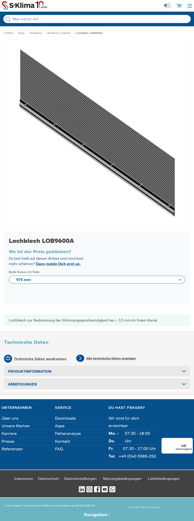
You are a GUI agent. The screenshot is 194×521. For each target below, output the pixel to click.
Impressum (23, 478)
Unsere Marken (16, 425)
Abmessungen (22, 384)
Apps (60, 425)
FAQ (59, 448)
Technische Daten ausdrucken (40, 359)
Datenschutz (48, 478)
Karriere (9, 433)
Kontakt (62, 441)
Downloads (65, 418)
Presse (8, 441)
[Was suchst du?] (97, 19)
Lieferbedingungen (164, 478)
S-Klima (8, 33)
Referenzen (12, 448)
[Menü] (190, 440)
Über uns (10, 418)
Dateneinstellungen (80, 478)
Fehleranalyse (68, 433)
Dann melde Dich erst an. (58, 264)
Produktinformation (30, 371)
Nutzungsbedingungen (122, 478)
